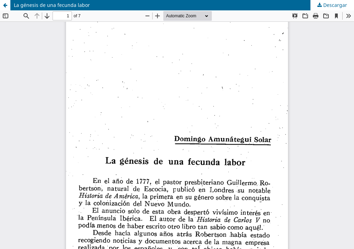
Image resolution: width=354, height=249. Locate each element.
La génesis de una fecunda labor (52, 5)
